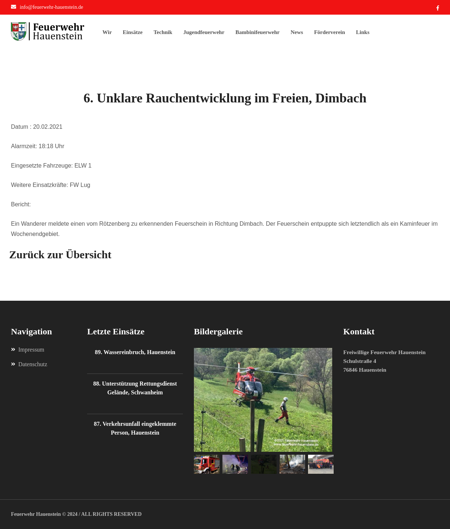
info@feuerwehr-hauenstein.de (51, 7)
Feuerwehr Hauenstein (36, 514)
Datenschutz (29, 364)
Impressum (27, 349)
